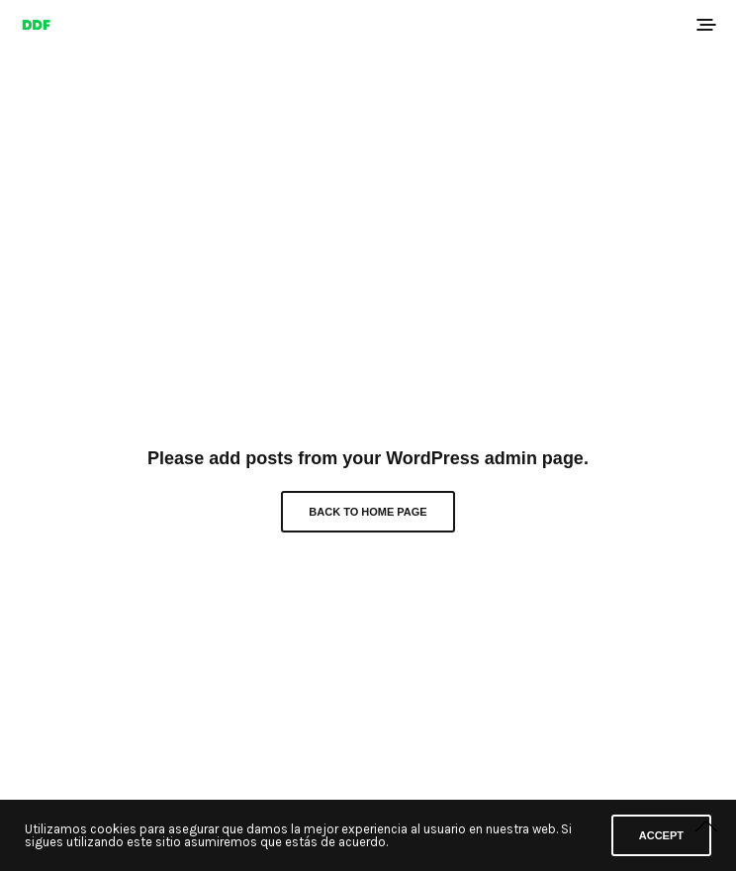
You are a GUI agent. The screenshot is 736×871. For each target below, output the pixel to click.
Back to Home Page (367, 512)
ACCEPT (661, 835)
